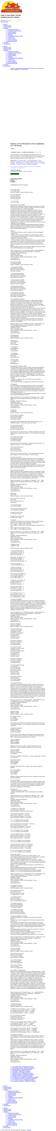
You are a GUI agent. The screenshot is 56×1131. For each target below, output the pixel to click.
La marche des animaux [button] (16, 998)
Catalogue (6, 28)
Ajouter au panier (14, 168)
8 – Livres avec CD (10, 38)
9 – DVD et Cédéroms (11, 40)
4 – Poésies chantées (11, 33)
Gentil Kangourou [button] (14, 330)
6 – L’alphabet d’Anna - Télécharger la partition (21, 1067)
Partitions (12, 176)
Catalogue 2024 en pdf (11, 41)
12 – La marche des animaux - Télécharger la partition (23, 1075)
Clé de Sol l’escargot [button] (15, 943)
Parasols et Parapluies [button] (15, 618)
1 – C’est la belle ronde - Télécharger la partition (21, 1061)
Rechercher (3, 20)
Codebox (29, 1124)
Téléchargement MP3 (16, 173)
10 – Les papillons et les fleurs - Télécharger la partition (23, 1073)
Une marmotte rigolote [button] (15, 256)
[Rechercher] (20, 20)
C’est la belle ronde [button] (15, 184)
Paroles (12, 175)
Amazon (26, 179)
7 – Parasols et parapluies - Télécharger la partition (22, 1069)
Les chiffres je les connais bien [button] (17, 803)
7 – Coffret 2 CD (10, 37)
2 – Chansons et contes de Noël (13, 30)
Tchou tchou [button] (13, 488)
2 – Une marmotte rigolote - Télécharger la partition (22, 1062)
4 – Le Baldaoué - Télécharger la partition (20, 1065)
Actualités (6, 42)
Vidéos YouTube (7, 26)
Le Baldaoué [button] (13, 404)
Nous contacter (7, 43)
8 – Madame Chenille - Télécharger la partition (21, 1070)
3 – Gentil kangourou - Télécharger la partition (21, 1064)
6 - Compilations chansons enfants (22, 68)
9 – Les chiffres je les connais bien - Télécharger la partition (24, 1071)
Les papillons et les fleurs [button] (16, 880)
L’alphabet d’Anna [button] (14, 539)
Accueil (5, 24)
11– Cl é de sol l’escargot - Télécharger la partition (22, 1074)
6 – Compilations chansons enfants (14, 36)
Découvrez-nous (7, 25)
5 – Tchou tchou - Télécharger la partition (20, 1066)
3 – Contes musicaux (11, 32)
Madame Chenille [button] (14, 706)
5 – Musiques (9, 34)
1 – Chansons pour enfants (12, 29)
